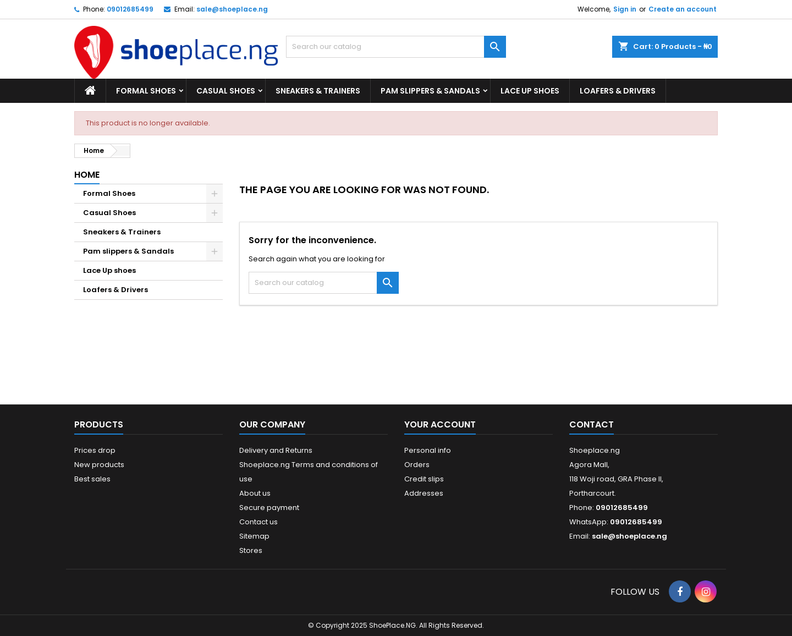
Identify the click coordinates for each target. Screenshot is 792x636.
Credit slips (424, 479)
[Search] (396, 47)
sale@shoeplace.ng (232, 9)
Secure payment (269, 507)
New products (99, 464)
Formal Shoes (146, 90)
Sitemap (254, 536)
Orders (417, 464)
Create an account (682, 9)
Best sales (92, 479)
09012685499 (130, 9)
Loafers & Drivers (618, 90)
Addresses (423, 493)
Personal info (427, 450)
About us (255, 493)
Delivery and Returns (275, 450)
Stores (250, 550)
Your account (440, 424)
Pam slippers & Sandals (430, 90)
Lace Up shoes (530, 90)
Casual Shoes (225, 90)
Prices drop (95, 450)
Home (87, 174)
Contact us (258, 522)
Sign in (624, 9)
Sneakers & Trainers (318, 90)
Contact (591, 424)
